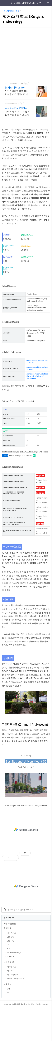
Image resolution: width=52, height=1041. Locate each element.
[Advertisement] (26, 52)
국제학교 (10, 1004)
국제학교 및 (9, 995)
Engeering (10, 990)
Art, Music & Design (14, 986)
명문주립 (10, 970)
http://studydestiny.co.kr (14, 83)
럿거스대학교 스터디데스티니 (16, 87)
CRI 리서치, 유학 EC (16, 107)
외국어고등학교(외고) (15, 1012)
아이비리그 (11, 966)
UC (8, 978)
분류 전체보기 (10, 957)
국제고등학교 (12, 1008)
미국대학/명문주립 (11, 11)
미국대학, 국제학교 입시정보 (26, 3)
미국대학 (7, 961)
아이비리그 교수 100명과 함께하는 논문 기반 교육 (17, 113)
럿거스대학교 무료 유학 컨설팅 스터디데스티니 (16, 92)
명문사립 (10, 974)
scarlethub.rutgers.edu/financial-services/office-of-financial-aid (37, 409)
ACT (8, 1026)
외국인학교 (11, 1000)
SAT (8, 1022)
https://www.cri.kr (12, 104)
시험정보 (7, 1017)
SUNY (9, 982)
